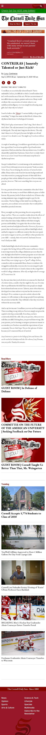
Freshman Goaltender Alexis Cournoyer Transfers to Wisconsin (22, 659)
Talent (18, 113)
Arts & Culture (7, 708)
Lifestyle (28, 701)
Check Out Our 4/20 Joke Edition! (18, 10)
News (4, 698)
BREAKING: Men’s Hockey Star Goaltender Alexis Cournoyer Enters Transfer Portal (20, 623)
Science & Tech (31, 698)
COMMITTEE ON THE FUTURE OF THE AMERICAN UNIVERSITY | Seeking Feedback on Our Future (23, 428)
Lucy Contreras (10, 74)
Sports (4, 704)
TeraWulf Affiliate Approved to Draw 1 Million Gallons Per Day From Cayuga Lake (21, 553)
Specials (28, 704)
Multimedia (29, 708)
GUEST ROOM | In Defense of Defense (19, 389)
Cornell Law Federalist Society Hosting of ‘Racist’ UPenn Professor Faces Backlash (22, 588)
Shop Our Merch (15, 24)
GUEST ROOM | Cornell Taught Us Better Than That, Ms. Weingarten (22, 466)
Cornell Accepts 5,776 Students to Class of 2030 (21, 515)
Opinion (4, 701)
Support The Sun (30, 24)
